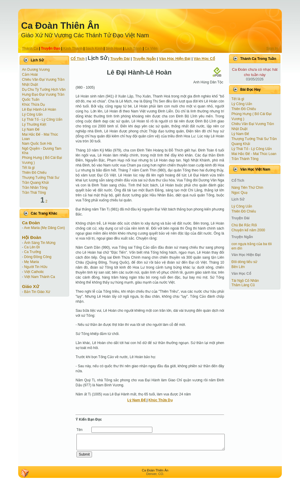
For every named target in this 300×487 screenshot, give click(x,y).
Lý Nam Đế (31, 129)
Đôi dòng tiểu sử (244, 262)
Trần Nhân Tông (34, 188)
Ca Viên (151, 48)
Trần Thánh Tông (244, 159)
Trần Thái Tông (34, 193)
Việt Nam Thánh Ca (39, 277)
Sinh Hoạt (114, 48)
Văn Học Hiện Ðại (174, 58)
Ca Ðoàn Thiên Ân (60, 26)
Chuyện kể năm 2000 (248, 230)
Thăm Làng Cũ (243, 285)
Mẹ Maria (31, 262)
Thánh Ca (30, 48)
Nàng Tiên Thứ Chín (247, 188)
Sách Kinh (94, 48)
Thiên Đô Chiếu (34, 173)
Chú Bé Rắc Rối (244, 225)
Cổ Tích (78, 58)
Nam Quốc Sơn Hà (37, 143)
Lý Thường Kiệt (34, 124)
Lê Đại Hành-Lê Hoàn (39, 109)
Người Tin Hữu (35, 267)
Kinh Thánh (73, 48)
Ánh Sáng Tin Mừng (39, 243)
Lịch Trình (133, 48)
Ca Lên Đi (32, 247)
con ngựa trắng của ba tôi (251, 244)
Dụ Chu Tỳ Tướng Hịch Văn (44, 89)
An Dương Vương (36, 70)
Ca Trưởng (32, 252)
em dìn (236, 248)
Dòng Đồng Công (37, 257)
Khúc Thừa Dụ (33, 104)
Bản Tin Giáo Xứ (37, 292)
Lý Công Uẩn (32, 114)
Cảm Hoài (30, 75)
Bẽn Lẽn (238, 267)
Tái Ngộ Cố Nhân (245, 281)
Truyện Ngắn (144, 58)
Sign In (272, 48)
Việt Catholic (34, 272)
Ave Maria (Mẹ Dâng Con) (44, 228)
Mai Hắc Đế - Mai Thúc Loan (253, 154)
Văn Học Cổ (204, 58)
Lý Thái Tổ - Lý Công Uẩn (42, 119)
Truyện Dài (120, 58)
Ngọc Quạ (239, 193)
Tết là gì (28, 168)
